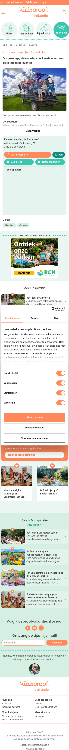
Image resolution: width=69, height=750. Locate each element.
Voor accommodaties (12, 716)
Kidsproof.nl (41, 716)
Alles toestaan (34, 417)
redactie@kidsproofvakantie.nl (34, 745)
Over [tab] (57, 318)
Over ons (6, 703)
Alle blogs (35, 524)
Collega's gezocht (11, 707)
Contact (38, 703)
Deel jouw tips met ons (46, 707)
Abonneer (57, 642)
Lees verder (34, 131)
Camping (23, 225)
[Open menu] (3, 12)
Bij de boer (9, 225)
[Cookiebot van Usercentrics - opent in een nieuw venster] (51, 309)
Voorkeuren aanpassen (34, 438)
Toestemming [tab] (12, 318)
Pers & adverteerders (12, 719)
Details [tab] (34, 318)
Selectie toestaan (34, 427)
